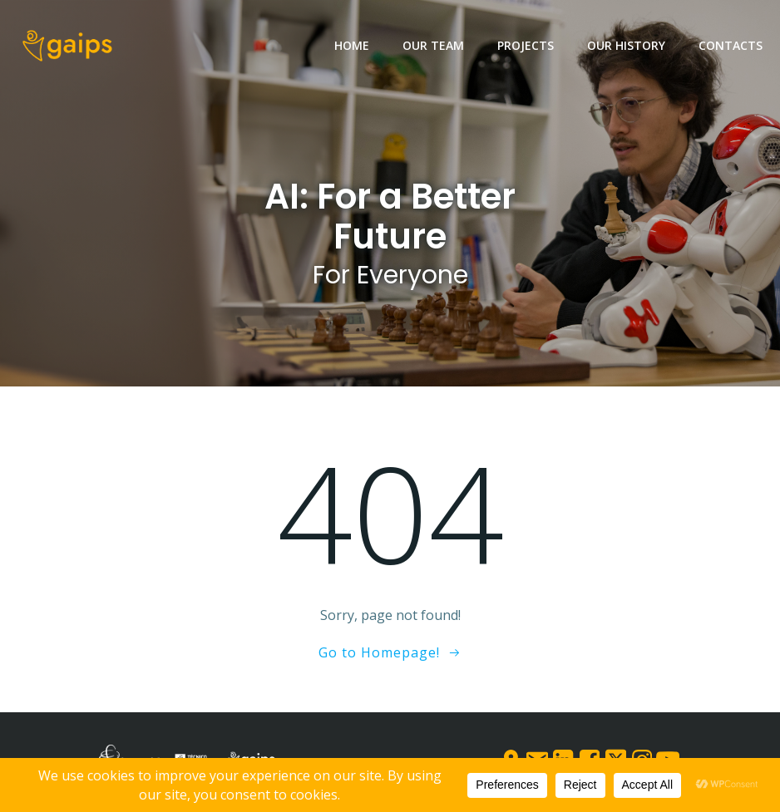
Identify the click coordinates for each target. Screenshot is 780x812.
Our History (626, 45)
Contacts (731, 45)
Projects (525, 45)
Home (351, 45)
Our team (433, 45)
